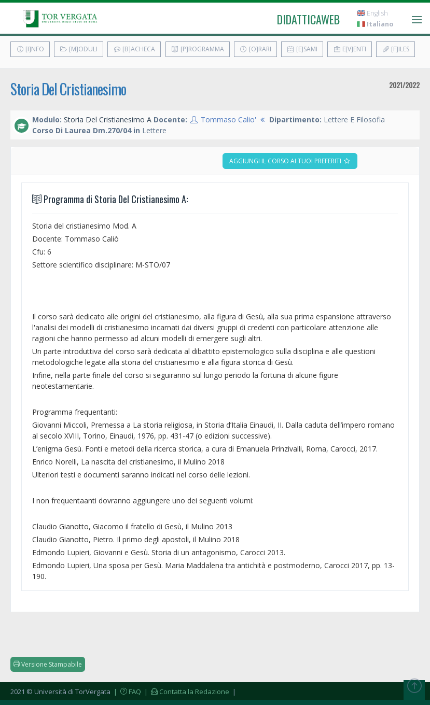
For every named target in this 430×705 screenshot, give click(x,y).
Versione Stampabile (47, 664)
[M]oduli (79, 49)
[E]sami (302, 49)
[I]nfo (30, 49)
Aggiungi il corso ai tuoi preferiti (290, 161)
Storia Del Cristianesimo (68, 89)
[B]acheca (134, 49)
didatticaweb (308, 19)
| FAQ (126, 691)
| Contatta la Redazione (186, 691)
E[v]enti (349, 49)
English (372, 13)
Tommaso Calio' (228, 119)
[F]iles (395, 49)
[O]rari (255, 49)
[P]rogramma (197, 49)
